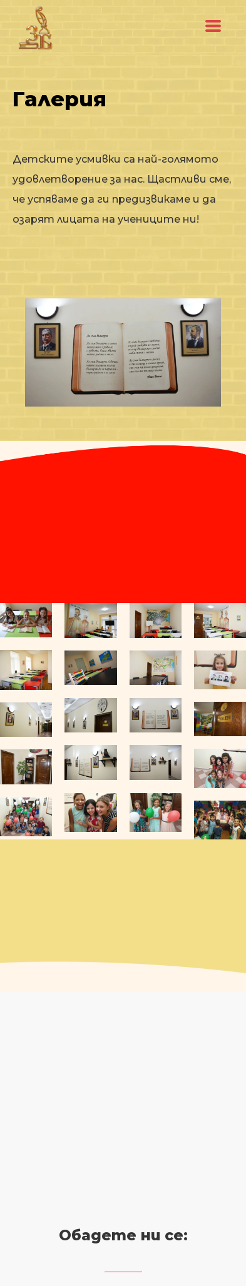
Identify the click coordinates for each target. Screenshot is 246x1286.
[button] (213, 26)
